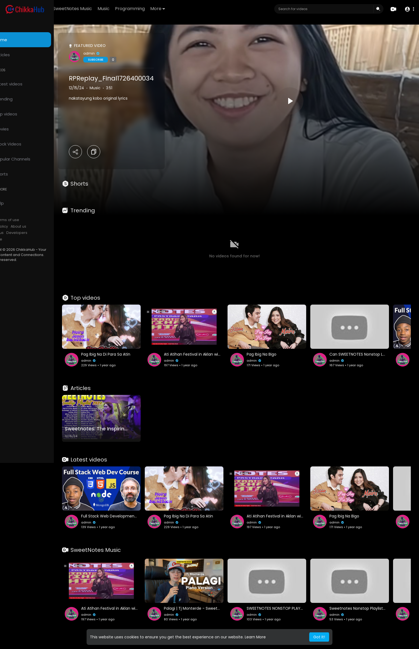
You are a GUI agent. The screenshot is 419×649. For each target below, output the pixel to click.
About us (41, 226)
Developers (39, 232)
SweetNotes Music (104, 8)
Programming (161, 8)
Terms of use (30, 220)
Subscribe (118, 60)
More (189, 8)
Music (135, 8)
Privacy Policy (19, 226)
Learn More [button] (255, 637)
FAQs (11, 220)
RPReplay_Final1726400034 (134, 78)
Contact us (16, 232)
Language (16, 239)
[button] (409, 9)
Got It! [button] (319, 637)
